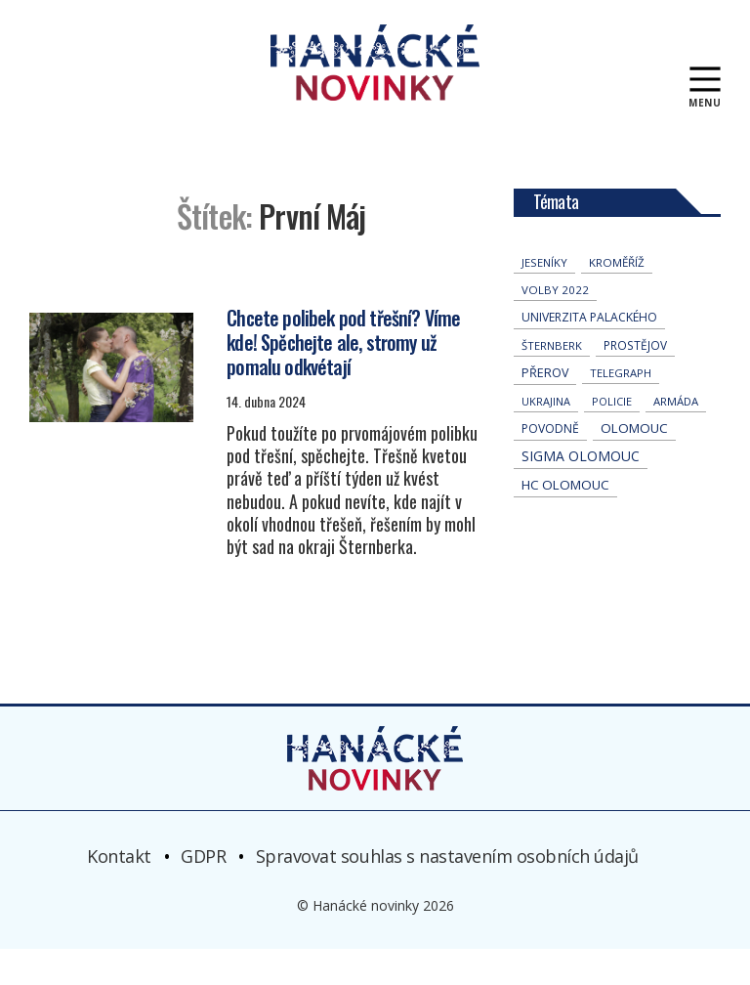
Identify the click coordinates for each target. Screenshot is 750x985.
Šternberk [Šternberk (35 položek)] (551, 381)
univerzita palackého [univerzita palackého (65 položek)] (589, 353)
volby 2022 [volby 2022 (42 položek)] (555, 326)
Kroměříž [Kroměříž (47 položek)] (617, 298)
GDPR (203, 891)
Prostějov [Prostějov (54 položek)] (635, 381)
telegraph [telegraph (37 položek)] (620, 409)
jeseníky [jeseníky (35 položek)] (544, 298)
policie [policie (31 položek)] (612, 437)
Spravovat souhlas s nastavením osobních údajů (447, 891)
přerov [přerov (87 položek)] (544, 409)
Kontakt (119, 891)
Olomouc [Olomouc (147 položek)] (634, 464)
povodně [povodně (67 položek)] (550, 464)
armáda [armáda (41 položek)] (675, 437)
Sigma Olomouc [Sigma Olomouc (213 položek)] (580, 492)
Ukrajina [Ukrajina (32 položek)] (545, 437)
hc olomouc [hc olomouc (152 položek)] (565, 521)
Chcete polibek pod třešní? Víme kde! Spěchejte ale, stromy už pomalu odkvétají (343, 377)
